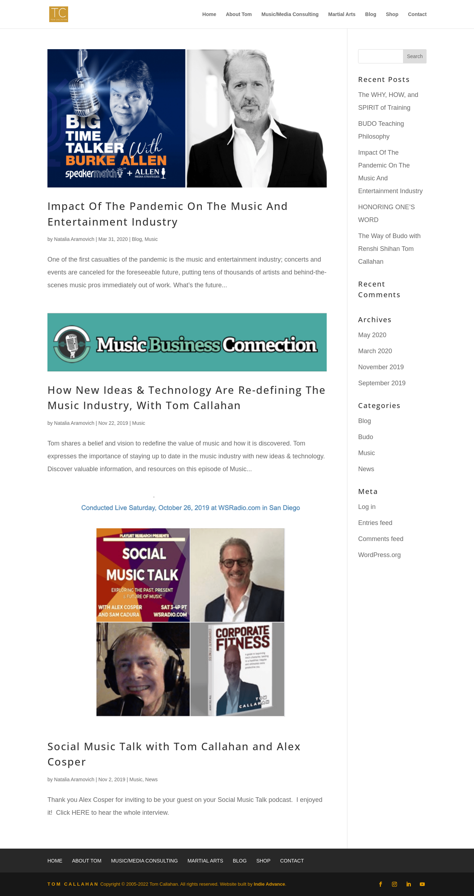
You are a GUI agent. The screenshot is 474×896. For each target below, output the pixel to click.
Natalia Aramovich (74, 239)
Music (151, 239)
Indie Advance (269, 884)
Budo (365, 437)
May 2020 (372, 335)
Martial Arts (342, 14)
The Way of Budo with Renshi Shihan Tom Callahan (389, 248)
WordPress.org (379, 554)
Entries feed (375, 522)
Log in (367, 506)
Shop (392, 14)
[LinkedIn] (408, 884)
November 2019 (381, 367)
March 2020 (375, 351)
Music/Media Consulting (289, 14)
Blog (370, 14)
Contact (417, 14)
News (151, 779)
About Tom (239, 14)
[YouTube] (422, 884)
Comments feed (380, 538)
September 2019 (382, 383)
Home (209, 14)
